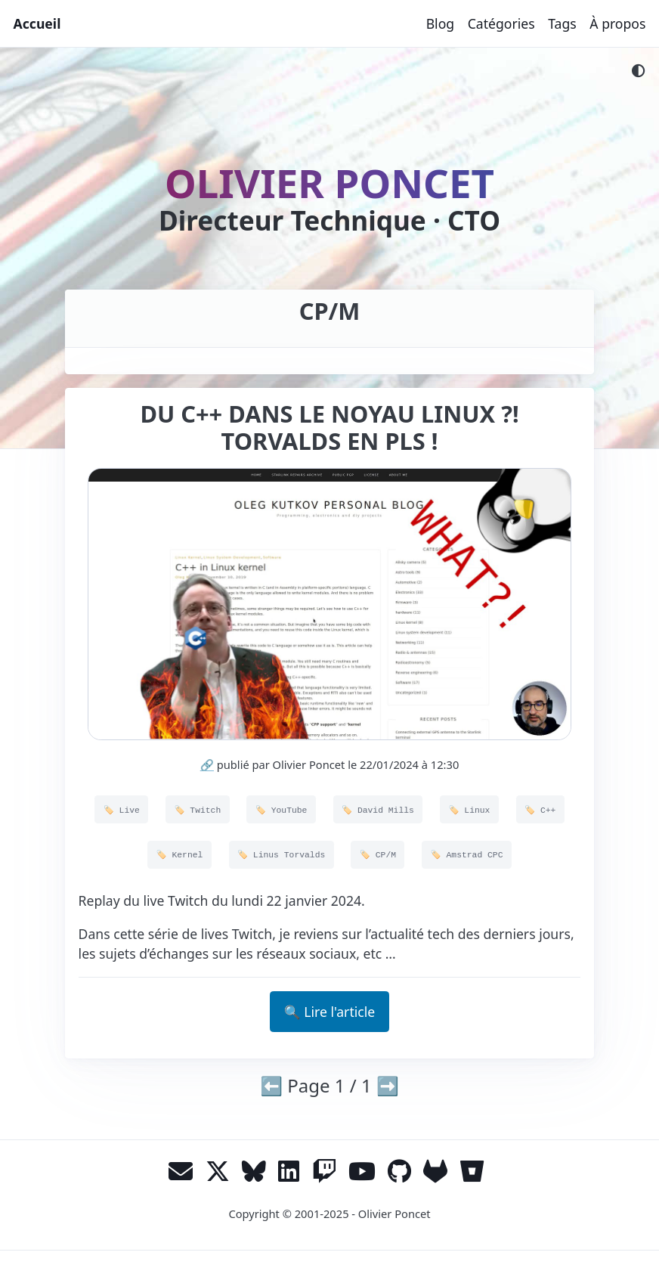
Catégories (501, 23)
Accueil (37, 23)
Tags (562, 23)
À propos (617, 23)
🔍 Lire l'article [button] (329, 1012)
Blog (440, 23)
